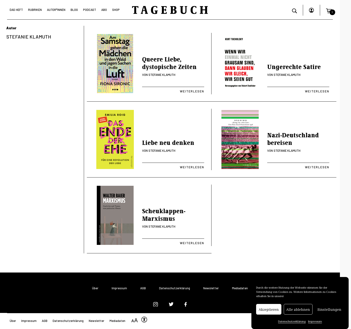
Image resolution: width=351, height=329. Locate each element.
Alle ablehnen (298, 312)
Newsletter (211, 288)
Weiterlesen (192, 91)
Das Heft (16, 10)
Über (95, 288)
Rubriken (35, 10)
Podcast (89, 10)
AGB (143, 288)
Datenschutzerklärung (292, 324)
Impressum (315, 324)
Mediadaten (240, 288)
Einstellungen (329, 312)
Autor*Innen (56, 10)
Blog (74, 10)
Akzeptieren (269, 312)
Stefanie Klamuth (161, 75)
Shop (116, 10)
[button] (329, 10)
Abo (104, 10)
